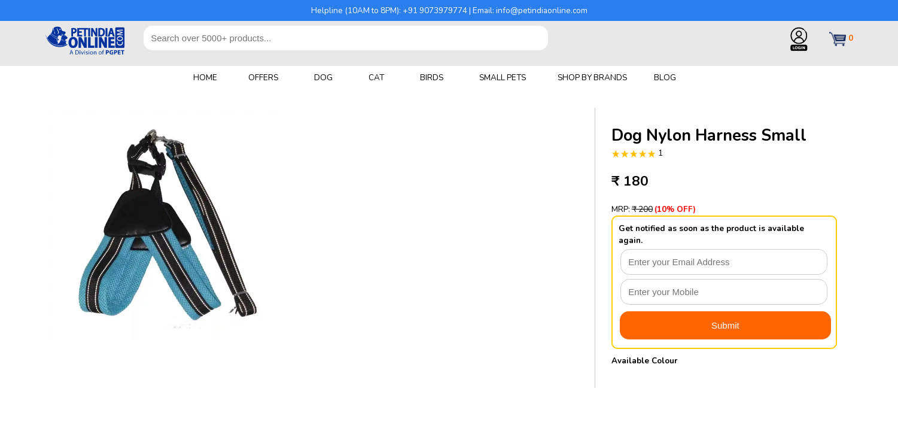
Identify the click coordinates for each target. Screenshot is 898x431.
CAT (376, 77)
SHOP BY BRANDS (592, 77)
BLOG (665, 77)
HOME (205, 77)
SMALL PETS (502, 77)
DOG (323, 77)
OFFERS (263, 77)
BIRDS (431, 77)
